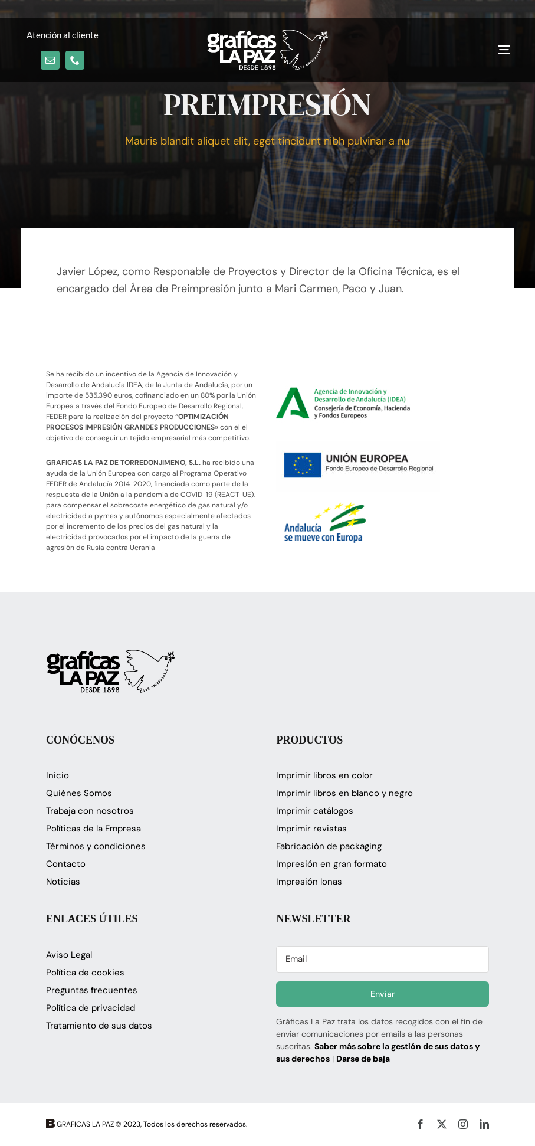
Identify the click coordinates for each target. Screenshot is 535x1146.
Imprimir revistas (311, 828)
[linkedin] (484, 1124)
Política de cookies (85, 972)
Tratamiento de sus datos (99, 1026)
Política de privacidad (90, 1008)
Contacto (66, 864)
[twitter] (442, 1124)
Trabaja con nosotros (90, 811)
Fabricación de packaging (329, 846)
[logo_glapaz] (268, 35)
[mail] (50, 60)
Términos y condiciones (96, 846)
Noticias (63, 882)
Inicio (57, 775)
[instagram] (463, 1124)
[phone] (74, 60)
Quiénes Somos (79, 793)
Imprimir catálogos (314, 811)
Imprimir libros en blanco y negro (344, 793)
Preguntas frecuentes (91, 990)
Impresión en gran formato (331, 864)
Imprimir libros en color (324, 775)
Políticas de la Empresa (93, 828)
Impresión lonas (309, 882)
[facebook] (420, 1124)
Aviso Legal (69, 955)
